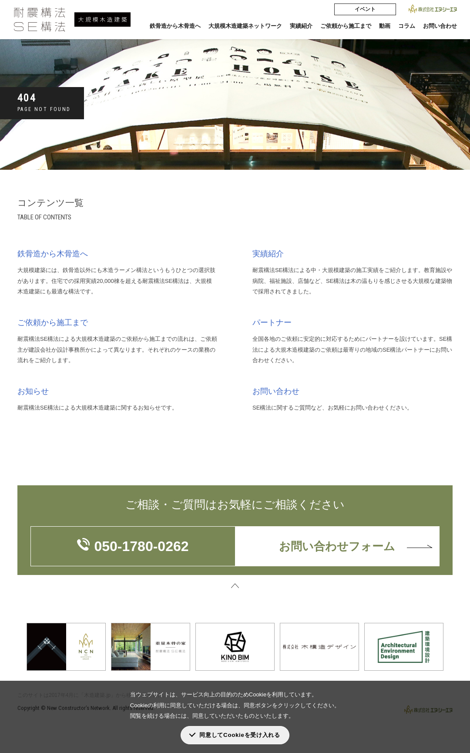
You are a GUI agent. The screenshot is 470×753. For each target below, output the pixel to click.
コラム (406, 26)
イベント (365, 9)
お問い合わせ (440, 26)
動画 (384, 26)
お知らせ (33, 391)
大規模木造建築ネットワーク (245, 26)
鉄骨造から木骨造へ (175, 26)
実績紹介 (301, 26)
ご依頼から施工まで (345, 26)
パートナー (272, 322)
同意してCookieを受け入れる (239, 735)
